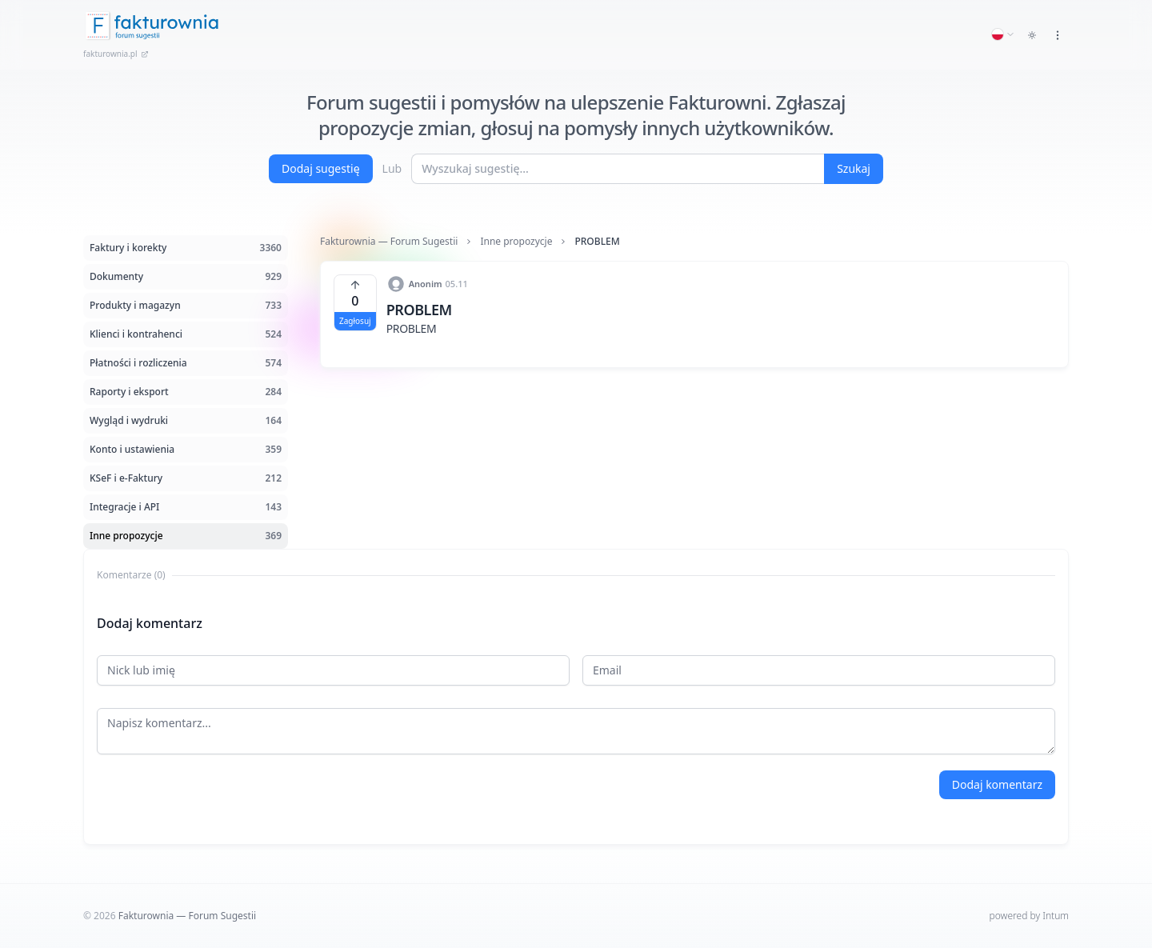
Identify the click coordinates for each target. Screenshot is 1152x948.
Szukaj (853, 168)
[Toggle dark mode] (1032, 35)
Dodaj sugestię (321, 168)
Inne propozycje (516, 241)
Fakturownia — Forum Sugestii (389, 241)
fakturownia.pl (116, 53)
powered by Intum (1029, 915)
